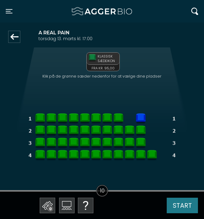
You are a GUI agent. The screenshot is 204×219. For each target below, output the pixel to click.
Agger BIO (86, 11)
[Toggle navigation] (9, 11)
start (182, 205)
